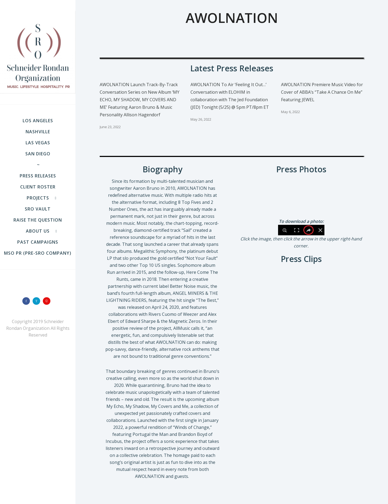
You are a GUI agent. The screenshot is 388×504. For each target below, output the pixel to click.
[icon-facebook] (27, 301)
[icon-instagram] (48, 301)
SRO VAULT (38, 209)
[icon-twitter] (38, 301)
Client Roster (38, 187)
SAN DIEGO (37, 154)
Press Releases (38, 176)
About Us (38, 231)
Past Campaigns (37, 242)
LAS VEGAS (38, 143)
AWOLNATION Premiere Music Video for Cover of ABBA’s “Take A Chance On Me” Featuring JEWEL (322, 92)
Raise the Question (37, 220)
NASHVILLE (38, 132)
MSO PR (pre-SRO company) (37, 253)
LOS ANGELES (38, 121)
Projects (38, 198)
